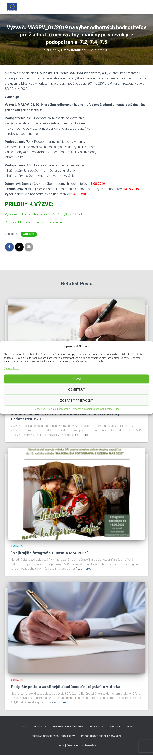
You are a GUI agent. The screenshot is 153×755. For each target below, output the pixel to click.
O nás (23, 726)
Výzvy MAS (96, 726)
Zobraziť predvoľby (76, 401)
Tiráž (116, 409)
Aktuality (28, 234)
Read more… (81, 434)
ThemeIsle (89, 745)
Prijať (76, 379)
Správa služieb (11, 368)
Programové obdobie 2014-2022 (101, 736)
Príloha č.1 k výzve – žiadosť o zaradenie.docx (37, 222)
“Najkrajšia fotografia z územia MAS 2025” (49, 552)
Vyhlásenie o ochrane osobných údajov (92, 409)
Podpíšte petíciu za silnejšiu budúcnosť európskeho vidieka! (66, 686)
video (130, 726)
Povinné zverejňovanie (68, 726)
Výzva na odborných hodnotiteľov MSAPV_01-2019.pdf (43, 214)
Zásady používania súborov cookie (52, 409)
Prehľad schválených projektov (53, 736)
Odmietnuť (76, 390)
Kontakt (115, 726)
